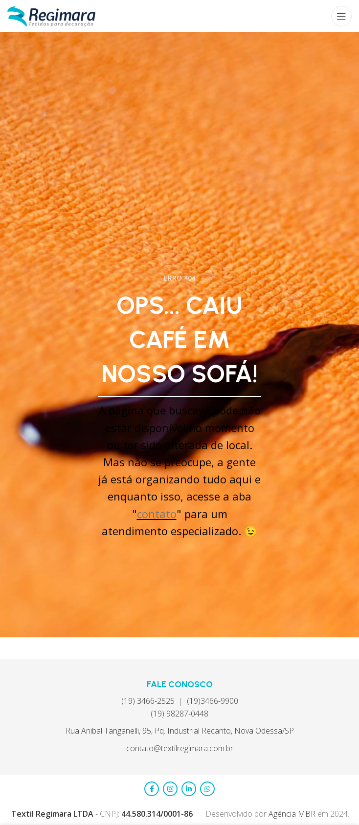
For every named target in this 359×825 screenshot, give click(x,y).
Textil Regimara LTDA (52, 813)
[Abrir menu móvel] (341, 16)
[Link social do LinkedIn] (188, 789)
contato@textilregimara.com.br (179, 748)
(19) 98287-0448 (179, 713)
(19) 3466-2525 (148, 700)
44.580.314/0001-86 (157, 813)
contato (157, 513)
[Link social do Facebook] (151, 789)
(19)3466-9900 (212, 700)
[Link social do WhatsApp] (207, 789)
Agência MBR (293, 813)
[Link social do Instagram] (170, 789)
